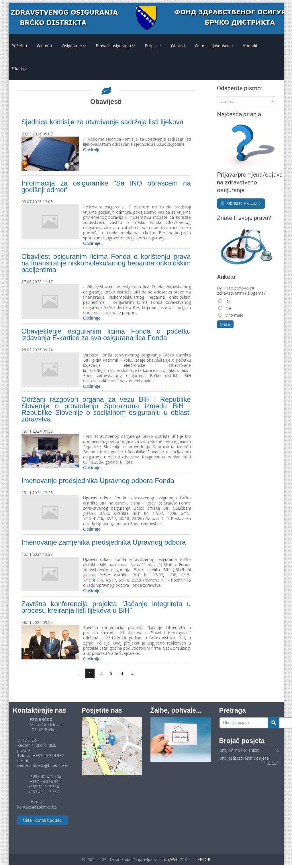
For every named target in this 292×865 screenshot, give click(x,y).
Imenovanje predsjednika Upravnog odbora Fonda (98, 480)
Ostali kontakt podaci (42, 820)
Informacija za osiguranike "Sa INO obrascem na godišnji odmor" (106, 186)
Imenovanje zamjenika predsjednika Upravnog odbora (103, 542)
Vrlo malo (234, 315)
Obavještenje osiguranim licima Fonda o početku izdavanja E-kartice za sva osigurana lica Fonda (106, 334)
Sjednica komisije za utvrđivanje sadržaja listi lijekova (102, 122)
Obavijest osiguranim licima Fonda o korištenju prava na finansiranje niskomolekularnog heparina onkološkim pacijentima (106, 263)
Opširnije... (93, 149)
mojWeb (171, 859)
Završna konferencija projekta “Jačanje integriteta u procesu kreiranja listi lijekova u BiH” (106, 607)
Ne (227, 308)
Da (227, 301)
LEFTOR (202, 859)
